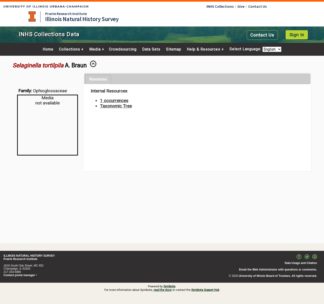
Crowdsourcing (122, 49)
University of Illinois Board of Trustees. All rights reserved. (278, 276)
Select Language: (245, 49)
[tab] (98, 79)
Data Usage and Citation (301, 263)
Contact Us (257, 6)
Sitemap (173, 49)
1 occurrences (114, 100)
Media (95, 49)
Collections (69, 49)
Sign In (296, 34)
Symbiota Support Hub (205, 290)
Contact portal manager (19, 275)
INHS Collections (220, 6)
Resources (98, 79)
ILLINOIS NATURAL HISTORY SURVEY (29, 255)
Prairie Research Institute (66, 13)
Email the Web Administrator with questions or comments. (278, 269)
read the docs (163, 290)
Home (48, 49)
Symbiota (169, 286)
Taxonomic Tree (116, 106)
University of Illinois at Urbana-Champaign (32, 16)
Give (240, 6)
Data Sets (151, 49)
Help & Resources (203, 49)
